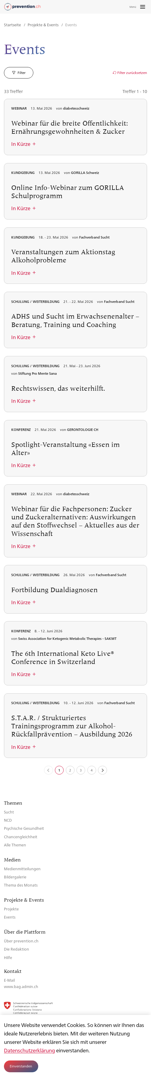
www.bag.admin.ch (21, 986)
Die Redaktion (16, 948)
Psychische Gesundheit (24, 828)
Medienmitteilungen (22, 868)
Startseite (13, 24)
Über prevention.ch (21, 940)
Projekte (11, 908)
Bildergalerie (15, 876)
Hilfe (8, 957)
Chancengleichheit (20, 836)
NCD (8, 820)
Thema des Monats (21, 884)
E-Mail (9, 980)
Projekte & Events (43, 24)
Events (9, 916)
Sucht (9, 811)
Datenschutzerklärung (29, 1050)
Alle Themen (15, 844)
